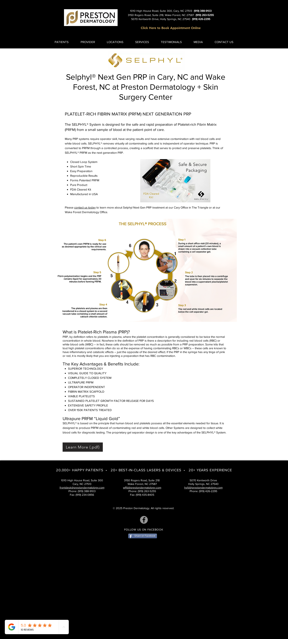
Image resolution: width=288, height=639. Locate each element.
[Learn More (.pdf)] (83, 447)
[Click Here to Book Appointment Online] (170, 28)
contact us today (85, 207)
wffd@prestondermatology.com (142, 487)
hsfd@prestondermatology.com (203, 487)
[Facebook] (144, 520)
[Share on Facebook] (142, 536)
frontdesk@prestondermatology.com (82, 487)
